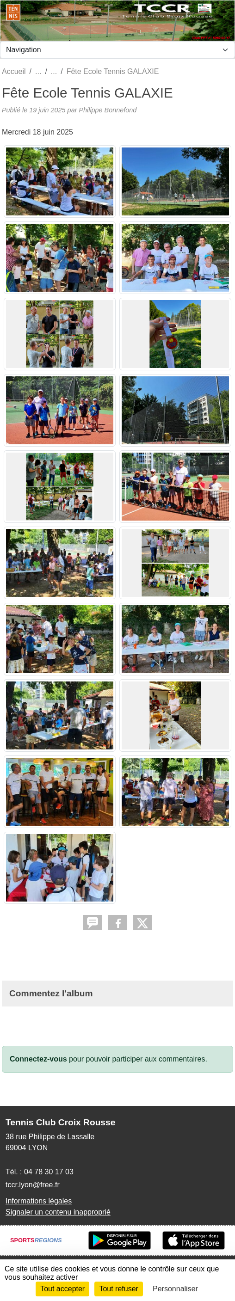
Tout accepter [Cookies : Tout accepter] (62, 1289)
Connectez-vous (38, 1059)
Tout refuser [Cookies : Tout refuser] (118, 1289)
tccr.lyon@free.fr (33, 1185)
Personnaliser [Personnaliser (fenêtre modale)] (175, 1289)
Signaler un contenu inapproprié (58, 1212)
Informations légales (39, 1201)
